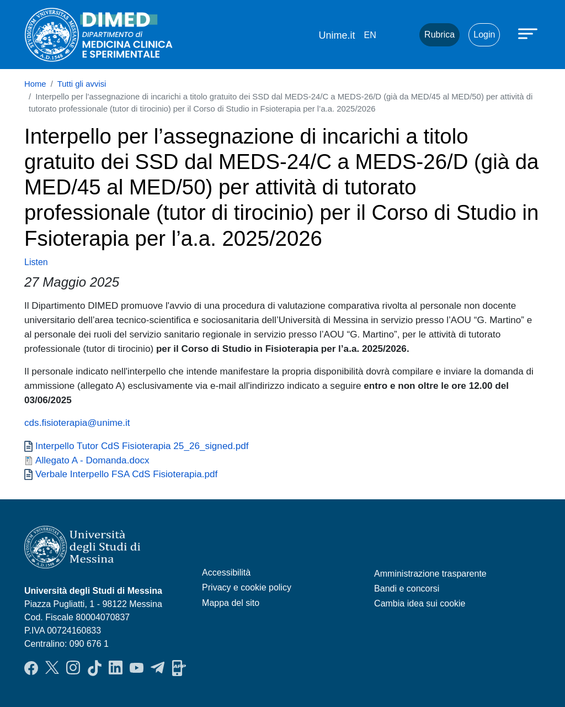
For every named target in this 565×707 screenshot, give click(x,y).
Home (35, 84)
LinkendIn (115, 667)
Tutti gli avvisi (81, 84)
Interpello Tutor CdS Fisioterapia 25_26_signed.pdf (142, 445)
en (370, 35)
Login (484, 34)
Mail (397, 34)
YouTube (136, 667)
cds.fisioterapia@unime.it (77, 422)
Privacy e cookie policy (246, 587)
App (179, 667)
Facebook (31, 667)
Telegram (157, 667)
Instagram (73, 667)
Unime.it (336, 35)
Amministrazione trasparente (430, 573)
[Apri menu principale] (529, 33)
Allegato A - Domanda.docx (92, 460)
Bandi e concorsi (406, 588)
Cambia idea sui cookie (419, 603)
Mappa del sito (230, 603)
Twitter (52, 667)
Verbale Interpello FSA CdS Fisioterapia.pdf (126, 473)
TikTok (95, 667)
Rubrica (439, 34)
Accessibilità (226, 572)
